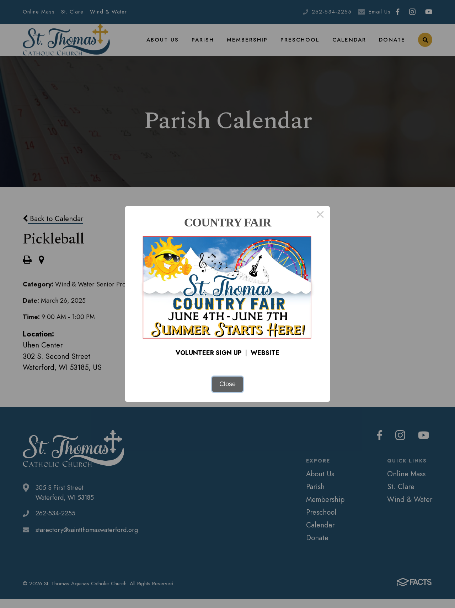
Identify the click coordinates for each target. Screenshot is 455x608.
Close (227, 384)
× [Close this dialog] (320, 215)
